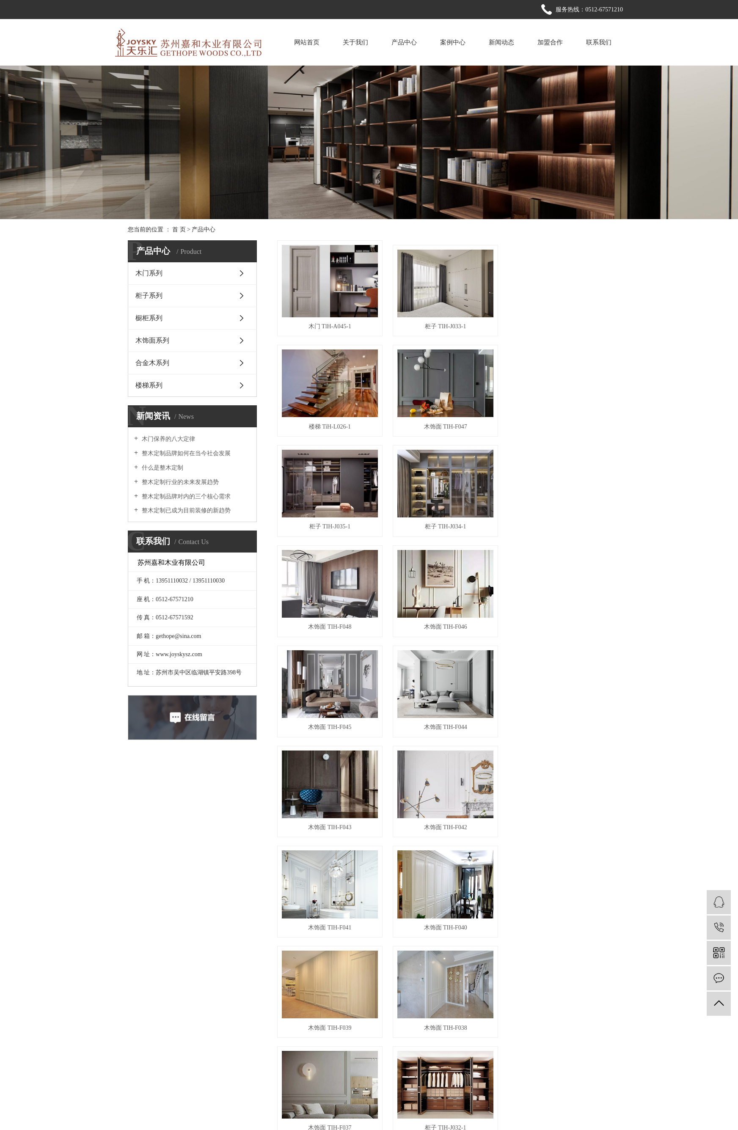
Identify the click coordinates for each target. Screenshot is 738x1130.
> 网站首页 (360, 1032)
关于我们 (355, 42)
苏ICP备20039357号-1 (258, 1112)
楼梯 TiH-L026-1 (558, 325)
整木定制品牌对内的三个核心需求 (185, 496)
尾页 (521, 954)
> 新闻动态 (360, 1063)
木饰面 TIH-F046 (443, 524)
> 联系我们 (360, 1078)
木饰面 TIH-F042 (557, 623)
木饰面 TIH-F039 (557, 722)
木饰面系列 (152, 340)
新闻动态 (501, 42)
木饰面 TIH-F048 (329, 524)
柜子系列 (148, 295)
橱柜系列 (148, 318)
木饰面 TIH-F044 (329, 623)
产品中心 (404, 42)
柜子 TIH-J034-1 (558, 424)
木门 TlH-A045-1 (329, 325)
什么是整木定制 (161, 468)
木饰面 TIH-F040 (443, 722)
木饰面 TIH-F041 (329, 722)
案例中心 (452, 42)
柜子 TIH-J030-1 (443, 921)
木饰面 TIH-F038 (329, 822)
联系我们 (598, 42)
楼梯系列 (148, 385)
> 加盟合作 (402, 1063)
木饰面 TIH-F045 (557, 524)
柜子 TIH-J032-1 (558, 822)
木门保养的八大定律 (167, 439)
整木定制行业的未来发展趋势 (179, 482)
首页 (331, 954)
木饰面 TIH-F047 (329, 424)
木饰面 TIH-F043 (443, 623)
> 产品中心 (360, 1048)
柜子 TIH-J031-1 (329, 921)
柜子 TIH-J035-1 (443, 424)
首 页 (179, 229)
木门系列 (148, 273)
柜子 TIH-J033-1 (443, 325)
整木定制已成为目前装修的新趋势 (185, 510)
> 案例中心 (402, 1048)
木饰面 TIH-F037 (443, 822)
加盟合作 (550, 42)
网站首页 (306, 42)
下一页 (494, 954)
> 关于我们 (402, 1032)
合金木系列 (152, 362)
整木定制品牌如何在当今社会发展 (185, 453)
